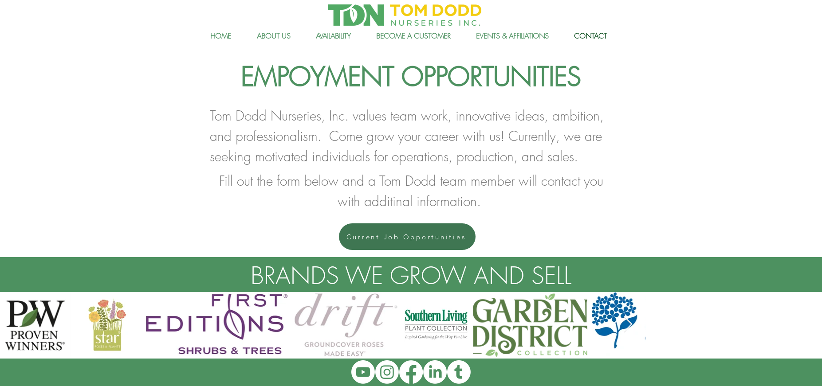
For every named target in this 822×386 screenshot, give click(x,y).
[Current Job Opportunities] (407, 236)
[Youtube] (363, 372)
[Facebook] (411, 372)
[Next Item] (628, 324)
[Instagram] (387, 372)
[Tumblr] (459, 372)
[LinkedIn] (435, 372)
